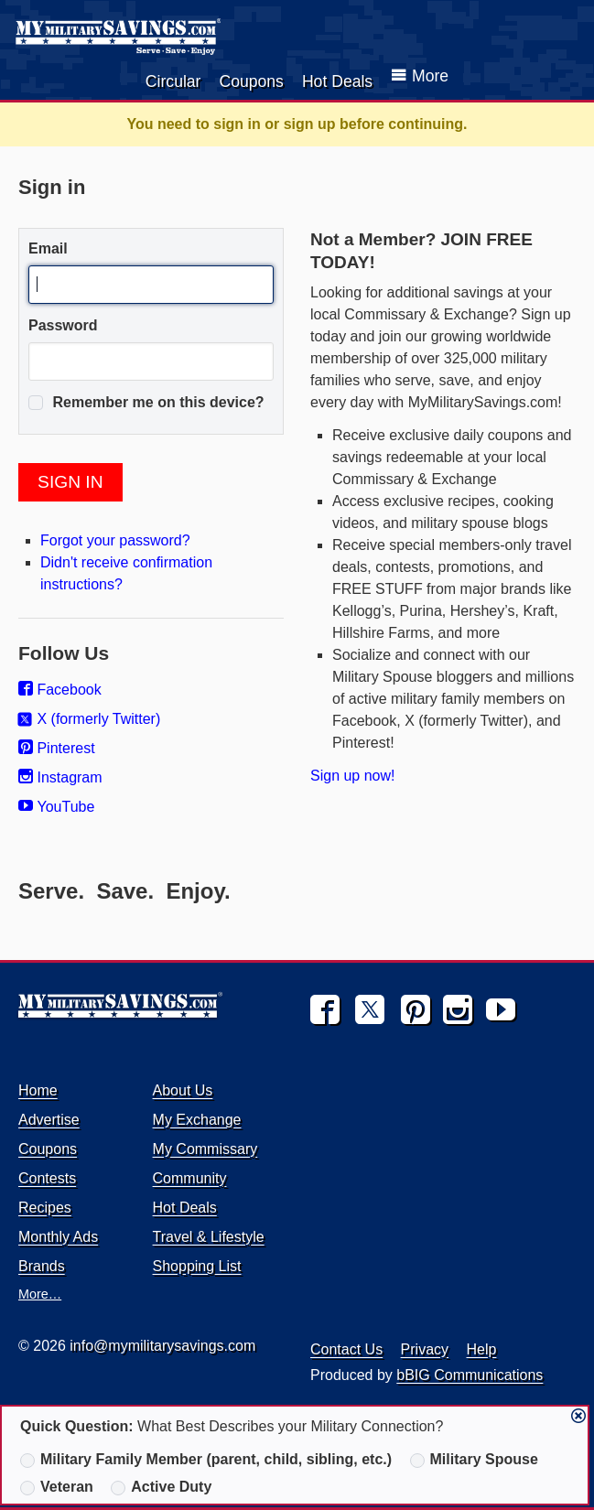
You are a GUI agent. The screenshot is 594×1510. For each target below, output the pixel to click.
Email (48, 248)
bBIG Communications (469, 1375)
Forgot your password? (115, 540)
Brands (41, 1266)
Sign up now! (352, 775)
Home (38, 1090)
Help (482, 1349)
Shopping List (197, 1266)
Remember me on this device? (146, 402)
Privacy (424, 1349)
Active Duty (161, 1487)
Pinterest (56, 748)
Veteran (56, 1487)
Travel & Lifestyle (209, 1237)
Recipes (44, 1207)
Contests (47, 1178)
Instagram (60, 777)
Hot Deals (337, 81)
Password (63, 325)
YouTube (56, 806)
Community (190, 1178)
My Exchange (197, 1119)
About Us (183, 1090)
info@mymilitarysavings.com (162, 1346)
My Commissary (205, 1149)
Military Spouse (474, 1459)
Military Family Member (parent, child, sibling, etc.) (206, 1459)
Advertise (49, 1119)
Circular (173, 81)
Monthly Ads (58, 1237)
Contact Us (346, 1349)
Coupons (251, 81)
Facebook (60, 689)
